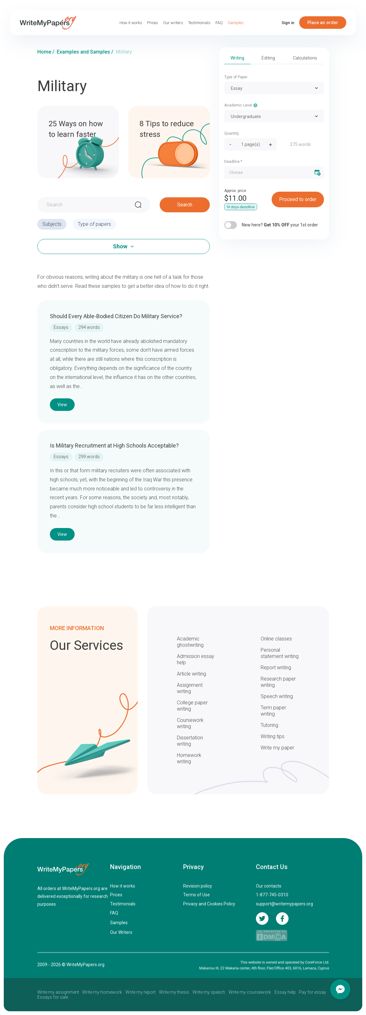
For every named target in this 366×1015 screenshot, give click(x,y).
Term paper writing (273, 711)
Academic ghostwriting (190, 642)
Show (120, 246)
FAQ (219, 22)
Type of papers (94, 224)
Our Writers (121, 932)
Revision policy (197, 885)
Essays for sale (52, 997)
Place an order (322, 22)
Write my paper (277, 748)
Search (184, 205)
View (62, 404)
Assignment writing (190, 688)
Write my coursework (250, 992)
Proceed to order (297, 199)
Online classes (276, 639)
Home (44, 52)
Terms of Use (196, 894)
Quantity (231, 133)
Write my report (140, 992)
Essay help (285, 992)
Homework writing (189, 758)
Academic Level (240, 104)
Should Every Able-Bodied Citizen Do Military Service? (116, 316)
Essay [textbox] (236, 88)
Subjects (51, 224)
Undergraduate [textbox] (246, 116)
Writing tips (272, 736)
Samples (236, 22)
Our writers (173, 22)
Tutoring (269, 725)
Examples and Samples (83, 52)
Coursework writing (190, 723)
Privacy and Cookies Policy (209, 903)
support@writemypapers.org (284, 903)
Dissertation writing (190, 741)
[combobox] (274, 88)
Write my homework (102, 992)
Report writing (276, 668)
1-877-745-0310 (272, 894)
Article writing (191, 674)
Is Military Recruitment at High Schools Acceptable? (114, 445)
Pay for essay (312, 992)
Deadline (233, 161)
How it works (130, 22)
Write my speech (209, 992)
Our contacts (268, 885)
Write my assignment (58, 992)
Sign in (288, 22)
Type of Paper (235, 77)
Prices (152, 22)
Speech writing (277, 696)
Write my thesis (174, 992)
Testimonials (199, 22)
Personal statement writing (280, 653)
